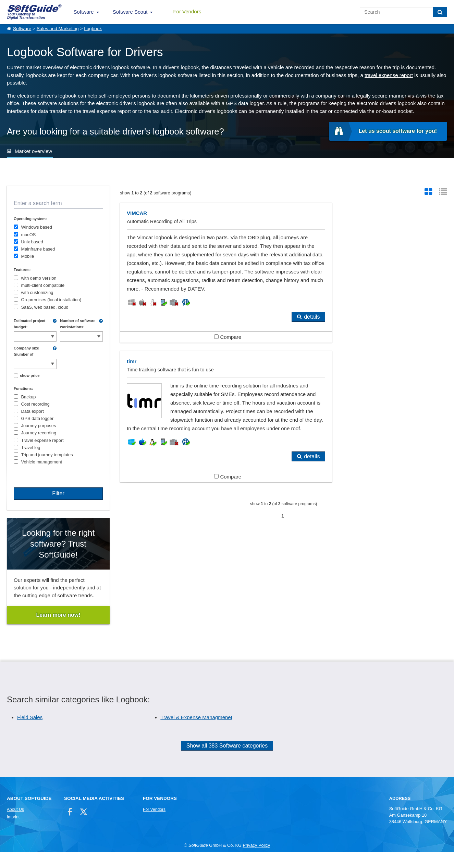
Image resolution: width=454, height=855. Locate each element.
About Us (15, 812)
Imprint (13, 819)
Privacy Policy (256, 848)
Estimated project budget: (29, 324)
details (259, 334)
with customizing (37, 292)
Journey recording (38, 432)
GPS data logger (37, 418)
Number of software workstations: (77, 324)
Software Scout (130, 12)
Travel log (30, 447)
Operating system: (30, 219)
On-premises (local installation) (51, 299)
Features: (22, 270)
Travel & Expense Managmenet (196, 720)
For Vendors (187, 11)
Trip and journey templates (47, 454)
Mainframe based (38, 249)
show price (29, 375)
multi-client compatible (43, 285)
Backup (28, 396)
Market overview (33, 151)
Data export (32, 411)
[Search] (440, 12)
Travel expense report (42, 440)
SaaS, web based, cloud (45, 307)
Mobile (27, 256)
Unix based (32, 241)
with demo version (39, 278)
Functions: (23, 388)
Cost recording (35, 404)
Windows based (36, 227)
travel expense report (389, 75)
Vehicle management (41, 461)
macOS (28, 234)
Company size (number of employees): (26, 351)
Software (84, 12)
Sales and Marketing (58, 28)
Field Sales (29, 720)
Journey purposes (38, 425)
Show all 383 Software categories (227, 749)
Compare (201, 354)
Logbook (93, 28)
